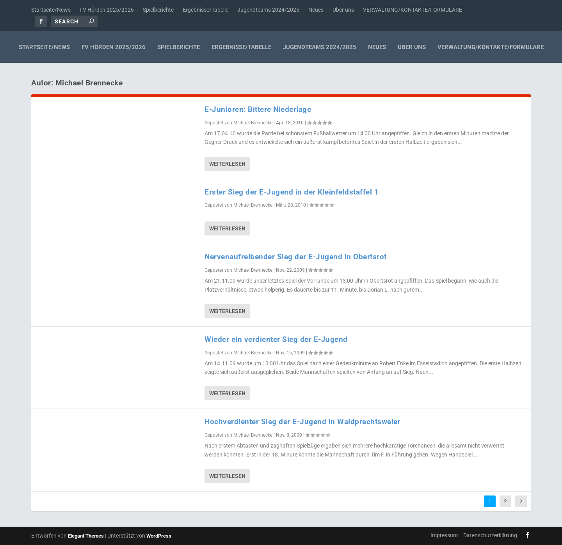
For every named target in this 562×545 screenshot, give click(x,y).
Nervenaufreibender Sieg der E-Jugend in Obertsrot (296, 256)
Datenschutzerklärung (490, 535)
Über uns (343, 10)
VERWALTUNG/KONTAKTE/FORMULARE (412, 10)
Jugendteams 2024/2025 (268, 10)
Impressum (444, 535)
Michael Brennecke (252, 123)
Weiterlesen (227, 164)
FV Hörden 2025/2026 (107, 10)
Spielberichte (158, 10)
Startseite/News (51, 10)
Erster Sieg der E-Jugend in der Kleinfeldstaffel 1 (292, 192)
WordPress (158, 536)
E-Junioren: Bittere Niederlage (258, 109)
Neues (316, 10)
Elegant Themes (86, 536)
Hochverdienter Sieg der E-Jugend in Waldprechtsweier (302, 421)
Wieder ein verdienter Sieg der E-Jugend (276, 339)
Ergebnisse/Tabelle (205, 10)
